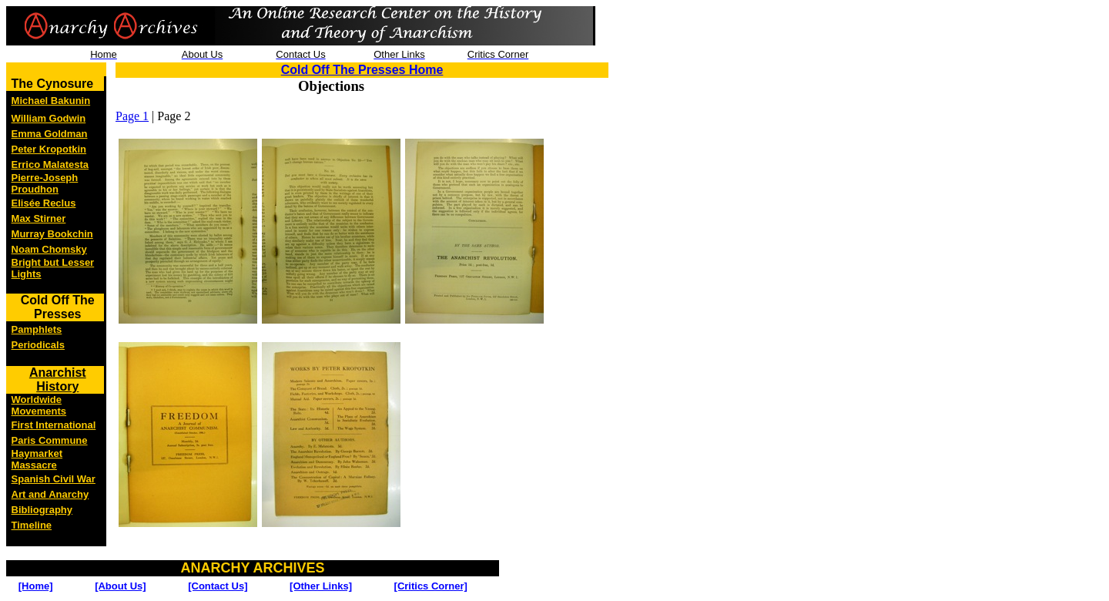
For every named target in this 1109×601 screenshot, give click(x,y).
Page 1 (132, 116)
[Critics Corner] (430, 586)
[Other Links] (321, 586)
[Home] (35, 586)
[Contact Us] (217, 586)
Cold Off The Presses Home (362, 69)
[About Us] (120, 586)
